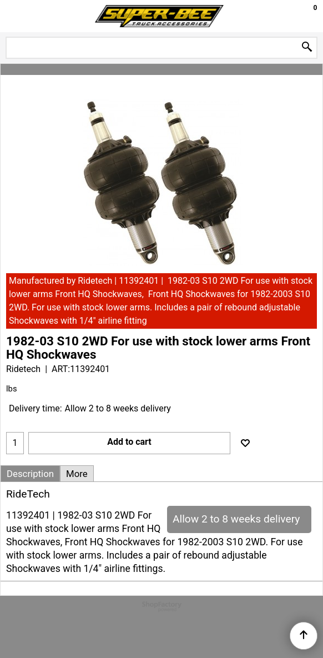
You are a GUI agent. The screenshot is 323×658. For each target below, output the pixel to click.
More (77, 473)
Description (30, 473)
